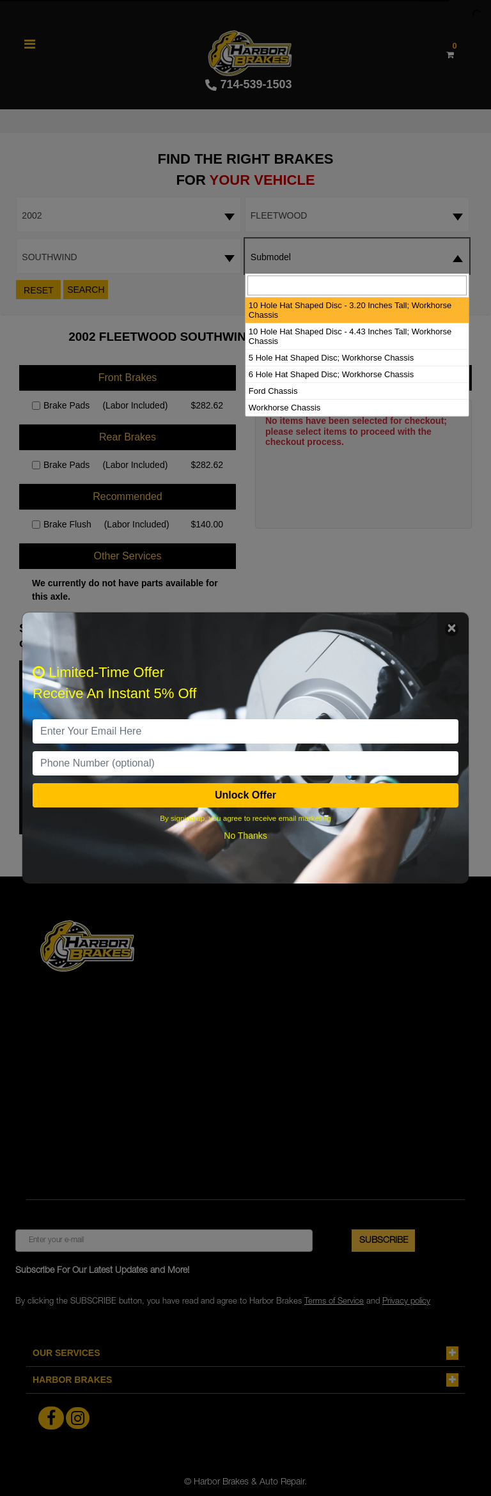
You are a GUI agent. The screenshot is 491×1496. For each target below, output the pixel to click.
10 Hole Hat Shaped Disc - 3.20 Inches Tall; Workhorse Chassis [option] (350, 310)
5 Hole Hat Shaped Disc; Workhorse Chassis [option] (331, 357)
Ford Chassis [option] (273, 391)
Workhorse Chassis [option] (284, 407)
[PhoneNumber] (245, 763)
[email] (245, 731)
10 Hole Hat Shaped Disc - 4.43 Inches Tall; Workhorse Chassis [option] (350, 336)
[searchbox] (357, 285)
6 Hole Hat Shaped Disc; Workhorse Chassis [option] (331, 374)
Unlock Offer (245, 795)
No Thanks (245, 835)
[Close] (452, 629)
